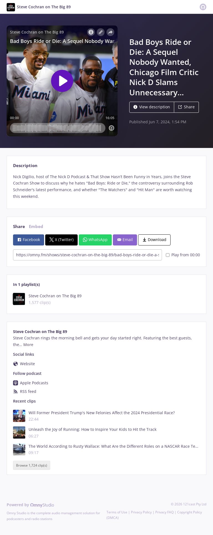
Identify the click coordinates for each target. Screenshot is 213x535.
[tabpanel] (106, 186)
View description (151, 106)
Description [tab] (25, 165)
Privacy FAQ (164, 512)
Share (186, 106)
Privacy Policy (141, 512)
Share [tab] (19, 226)
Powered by (30, 504)
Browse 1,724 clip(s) (31, 465)
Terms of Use (116, 512)
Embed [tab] (36, 226)
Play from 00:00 (183, 254)
